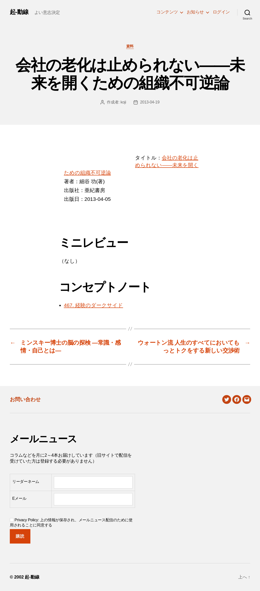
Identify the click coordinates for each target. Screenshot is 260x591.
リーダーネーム (25, 481)
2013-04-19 (150, 102)
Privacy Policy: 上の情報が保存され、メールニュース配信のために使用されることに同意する (71, 522)
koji (123, 102)
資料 (130, 46)
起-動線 (19, 12)
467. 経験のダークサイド (93, 305)
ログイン (221, 12)
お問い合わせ (25, 399)
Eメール (19, 498)
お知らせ (195, 12)
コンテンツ (167, 12)
